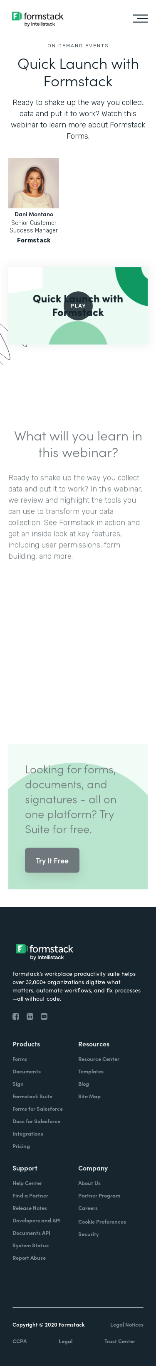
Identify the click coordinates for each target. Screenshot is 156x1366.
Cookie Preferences (102, 1221)
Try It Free (52, 870)
